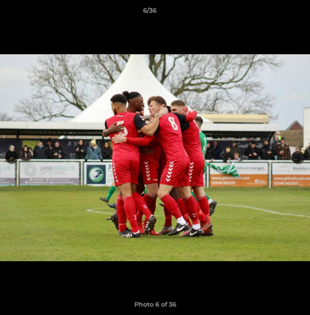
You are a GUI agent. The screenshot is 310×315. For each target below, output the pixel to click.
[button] (278, 13)
